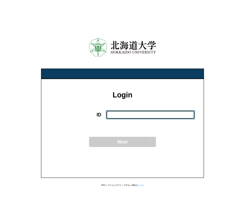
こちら (141, 185)
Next (123, 141)
